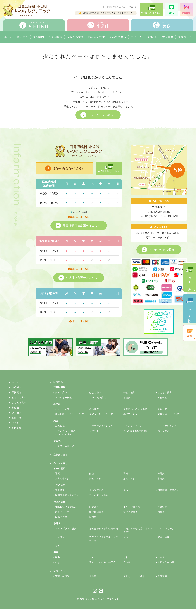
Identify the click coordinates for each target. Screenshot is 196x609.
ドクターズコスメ (64, 446)
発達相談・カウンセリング (69, 414)
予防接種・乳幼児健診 (135, 409)
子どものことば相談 (134, 576)
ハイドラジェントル (168, 426)
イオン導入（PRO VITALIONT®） (65, 433)
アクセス (136, 37)
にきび (58, 562)
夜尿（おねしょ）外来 (101, 414)
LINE (171, 9)
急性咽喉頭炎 (130, 512)
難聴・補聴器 (62, 576)
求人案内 (167, 37)
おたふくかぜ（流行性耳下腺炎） (137, 530)
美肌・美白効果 (166, 562)
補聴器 (127, 397)
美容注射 (94, 431)
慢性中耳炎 (95, 479)
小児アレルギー (131, 414)
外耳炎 (161, 473)
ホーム (8, 37)
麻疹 (125, 537)
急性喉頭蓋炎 (96, 512)
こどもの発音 (165, 392)
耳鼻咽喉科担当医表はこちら (81, 225)
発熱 (57, 546)
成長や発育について (168, 414)
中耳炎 (161, 479)
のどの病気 (129, 392)
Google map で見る (162, 249)
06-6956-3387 (68, 168)
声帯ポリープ (62, 512)
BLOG (189, 333)
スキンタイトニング (134, 426)
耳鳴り (127, 473)
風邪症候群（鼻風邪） (67, 495)
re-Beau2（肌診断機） (135, 431)
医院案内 (38, 37)
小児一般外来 (62, 409)
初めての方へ (19, 397)
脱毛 (57, 557)
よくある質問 (19, 402)
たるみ (161, 557)
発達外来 (162, 409)
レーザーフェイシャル (101, 426)
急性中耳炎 (129, 479)
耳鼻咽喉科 (55, 37)
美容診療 (162, 576)
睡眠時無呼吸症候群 (66, 507)
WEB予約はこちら (151, 9)
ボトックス (164, 431)
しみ (91, 557)
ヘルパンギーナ (166, 528)
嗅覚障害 (60, 490)
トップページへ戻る (101, 114)
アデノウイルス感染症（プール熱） (103, 539)
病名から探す (96, 37)
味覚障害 (94, 507)
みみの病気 (61, 392)
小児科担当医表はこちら (82, 277)
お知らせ (152, 37)
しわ (125, 557)
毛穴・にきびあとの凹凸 (102, 562)
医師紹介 (22, 37)
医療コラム (59, 571)
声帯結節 (162, 507)
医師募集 (17, 428)
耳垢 (57, 473)
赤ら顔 (127, 562)
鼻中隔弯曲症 (96, 490)
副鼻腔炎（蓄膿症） (168, 490)
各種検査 (162, 397)
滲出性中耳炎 (62, 479)
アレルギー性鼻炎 (98, 495)
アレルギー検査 (63, 397)
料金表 (15, 407)
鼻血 (125, 490)
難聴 (91, 473)
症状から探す (75, 37)
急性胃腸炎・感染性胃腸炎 (103, 528)
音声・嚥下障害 (97, 397)
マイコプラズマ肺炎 (66, 528)
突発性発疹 (164, 537)
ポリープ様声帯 (131, 507)
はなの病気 (95, 392)
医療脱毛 (60, 426)
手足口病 (60, 537)
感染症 (92, 576)
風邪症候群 (61, 517)
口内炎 (92, 517)
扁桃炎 (161, 512)
